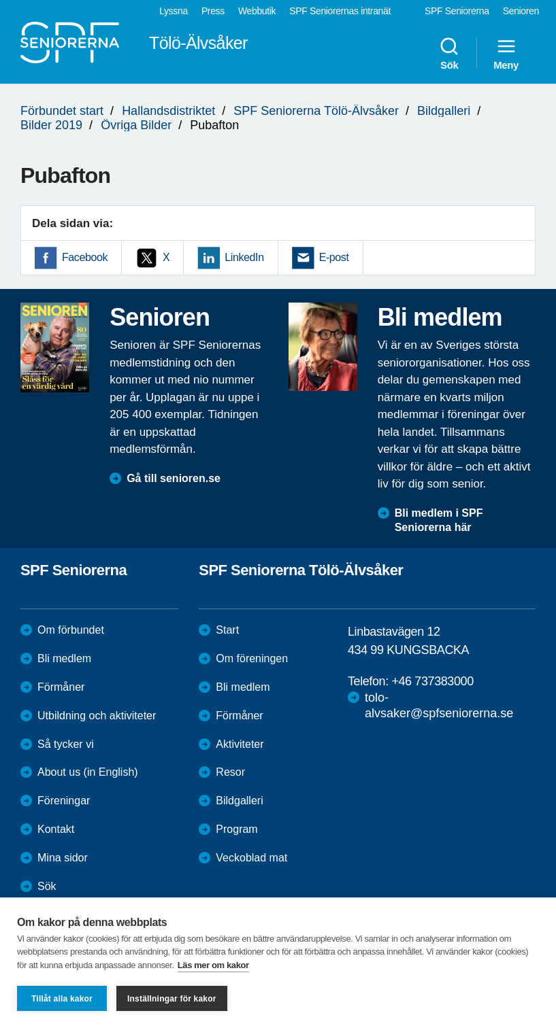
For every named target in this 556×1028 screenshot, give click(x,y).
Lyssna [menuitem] (173, 10)
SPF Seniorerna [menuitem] (457, 10)
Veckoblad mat (251, 857)
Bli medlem (64, 658)
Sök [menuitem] (449, 53)
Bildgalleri (443, 111)
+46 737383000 (432, 681)
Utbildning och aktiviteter (96, 715)
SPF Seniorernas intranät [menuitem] (340, 10)
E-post (334, 257)
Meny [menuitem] (506, 53)
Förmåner (60, 687)
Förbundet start (61, 111)
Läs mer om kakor (213, 965)
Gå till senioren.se (173, 478)
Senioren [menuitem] (521, 10)
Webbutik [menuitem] (257, 10)
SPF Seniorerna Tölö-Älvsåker (316, 111)
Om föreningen (252, 658)
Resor (230, 772)
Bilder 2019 (51, 125)
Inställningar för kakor (171, 999)
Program (236, 829)
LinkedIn (244, 257)
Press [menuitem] (213, 10)
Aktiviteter (239, 744)
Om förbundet (70, 630)
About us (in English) (87, 772)
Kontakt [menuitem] (55, 829)
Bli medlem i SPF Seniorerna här (439, 520)
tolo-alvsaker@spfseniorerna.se (439, 705)
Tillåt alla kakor (62, 999)
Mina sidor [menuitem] (62, 857)
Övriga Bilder (136, 125)
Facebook (85, 257)
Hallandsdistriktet (168, 111)
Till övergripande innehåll (0, 0)
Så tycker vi (65, 744)
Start (227, 630)
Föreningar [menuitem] (63, 800)
